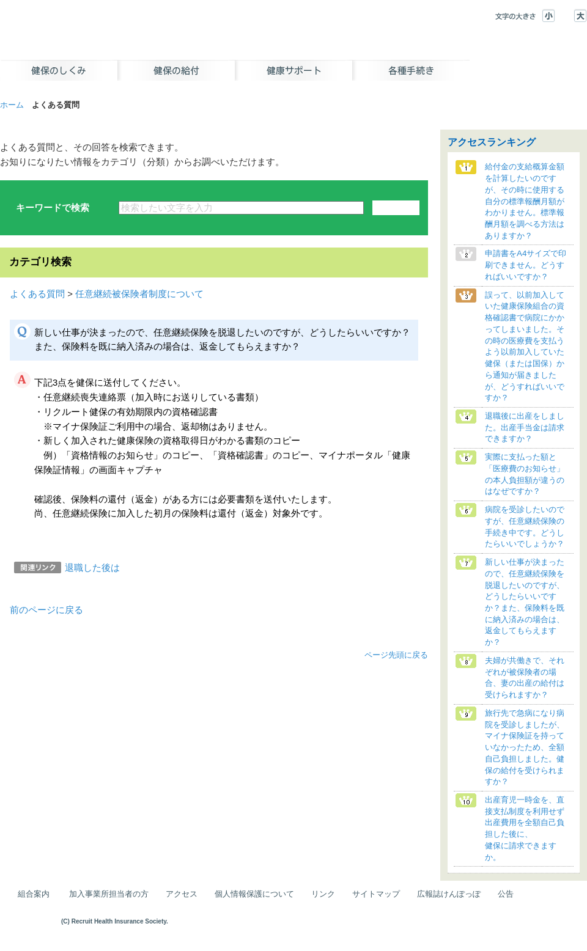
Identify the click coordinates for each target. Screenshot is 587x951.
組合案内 (34, 893)
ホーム (12, 104)
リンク (323, 893)
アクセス (182, 893)
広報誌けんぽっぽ (449, 893)
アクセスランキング (492, 142)
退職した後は (92, 568)
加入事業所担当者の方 (109, 893)
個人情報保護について (254, 893)
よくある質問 (37, 294)
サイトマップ (376, 893)
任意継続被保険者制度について (139, 294)
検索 (395, 207)
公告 (506, 893)
